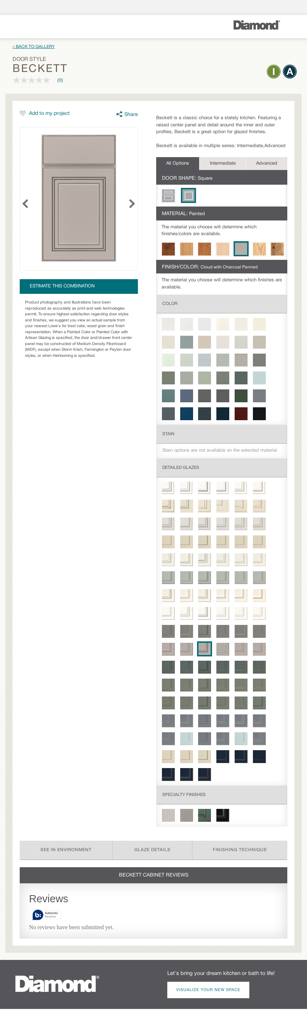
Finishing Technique (240, 850)
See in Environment (66, 850)
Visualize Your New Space (208, 990)
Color (169, 304)
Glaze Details (152, 850)
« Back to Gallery (34, 47)
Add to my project (49, 113)
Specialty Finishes (184, 795)
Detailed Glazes (180, 468)
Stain (168, 434)
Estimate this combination (62, 286)
